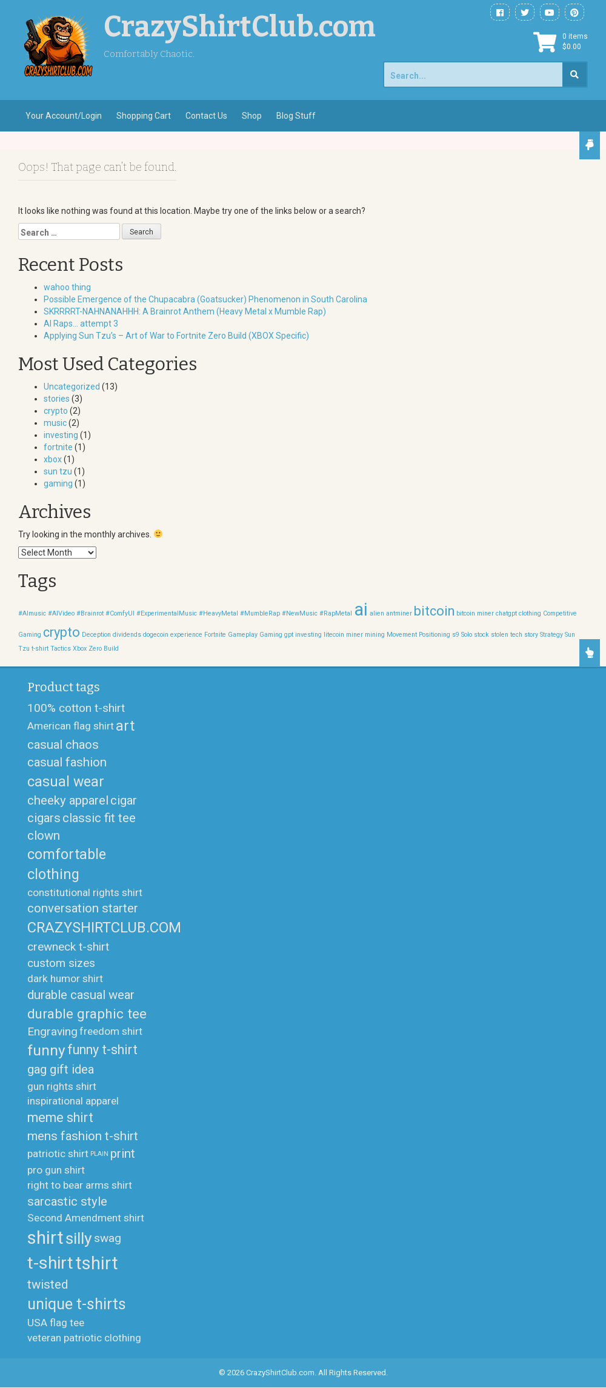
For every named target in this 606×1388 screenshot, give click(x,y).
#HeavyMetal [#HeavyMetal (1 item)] (218, 613)
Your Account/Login (63, 116)
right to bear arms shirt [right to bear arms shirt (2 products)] (79, 1186)
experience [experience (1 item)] (186, 635)
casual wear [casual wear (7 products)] (65, 781)
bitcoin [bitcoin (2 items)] (434, 611)
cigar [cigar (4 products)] (123, 800)
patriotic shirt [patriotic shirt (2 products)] (57, 1154)
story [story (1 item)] (531, 635)
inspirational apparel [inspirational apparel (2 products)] (73, 1101)
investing (61, 435)
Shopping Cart (143, 116)
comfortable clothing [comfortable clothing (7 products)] (66, 864)
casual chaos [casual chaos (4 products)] (63, 745)
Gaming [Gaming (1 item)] (270, 635)
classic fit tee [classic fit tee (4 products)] (99, 818)
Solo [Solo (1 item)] (466, 635)
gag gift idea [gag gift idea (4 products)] (60, 1070)
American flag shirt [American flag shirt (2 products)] (70, 726)
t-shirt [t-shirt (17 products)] (50, 1263)
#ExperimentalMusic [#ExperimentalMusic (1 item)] (166, 613)
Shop (252, 116)
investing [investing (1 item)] (308, 635)
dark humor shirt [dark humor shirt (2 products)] (65, 979)
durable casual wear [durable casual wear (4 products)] (81, 995)
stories (57, 398)
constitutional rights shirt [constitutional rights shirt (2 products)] (84, 892)
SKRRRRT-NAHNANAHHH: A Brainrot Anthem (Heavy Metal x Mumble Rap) (185, 311)
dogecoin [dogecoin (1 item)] (155, 635)
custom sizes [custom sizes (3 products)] (61, 963)
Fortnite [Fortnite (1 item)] (215, 635)
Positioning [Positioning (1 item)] (434, 635)
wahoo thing (67, 287)
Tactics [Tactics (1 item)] (60, 648)
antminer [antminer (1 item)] (399, 613)
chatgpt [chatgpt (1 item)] (506, 613)
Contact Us (206, 116)
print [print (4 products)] (122, 1154)
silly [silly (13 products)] (78, 1238)
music (55, 423)
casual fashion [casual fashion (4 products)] (67, 762)
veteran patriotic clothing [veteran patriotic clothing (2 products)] (84, 1338)
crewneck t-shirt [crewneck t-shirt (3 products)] (68, 947)
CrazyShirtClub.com (240, 27)
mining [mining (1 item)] (375, 635)
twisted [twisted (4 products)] (47, 1284)
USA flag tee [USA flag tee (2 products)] (55, 1323)
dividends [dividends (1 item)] (127, 635)
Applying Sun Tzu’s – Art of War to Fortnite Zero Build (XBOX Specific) (176, 335)
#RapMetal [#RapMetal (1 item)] (335, 613)
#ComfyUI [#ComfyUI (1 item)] (120, 613)
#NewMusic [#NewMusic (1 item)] (300, 613)
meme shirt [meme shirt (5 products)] (60, 1118)
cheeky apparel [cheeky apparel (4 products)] (67, 800)
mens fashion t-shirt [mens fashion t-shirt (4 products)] (82, 1136)
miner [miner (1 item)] (354, 635)
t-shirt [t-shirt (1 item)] (40, 648)
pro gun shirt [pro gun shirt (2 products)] (56, 1170)
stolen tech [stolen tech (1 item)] (506, 635)
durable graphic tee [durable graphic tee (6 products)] (87, 1013)
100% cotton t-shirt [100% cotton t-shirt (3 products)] (76, 708)
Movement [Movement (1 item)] (402, 635)
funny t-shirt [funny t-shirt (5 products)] (102, 1050)
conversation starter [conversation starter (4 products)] (82, 909)
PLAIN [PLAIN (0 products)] (99, 1154)
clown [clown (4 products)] (43, 836)
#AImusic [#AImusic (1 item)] (32, 613)
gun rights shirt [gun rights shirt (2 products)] (61, 1086)
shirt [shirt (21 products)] (45, 1237)
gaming (58, 483)
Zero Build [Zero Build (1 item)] (103, 648)
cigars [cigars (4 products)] (44, 818)
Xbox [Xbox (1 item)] (80, 648)
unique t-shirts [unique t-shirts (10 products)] (76, 1304)
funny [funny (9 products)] (46, 1051)
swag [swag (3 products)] (107, 1239)
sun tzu (58, 471)
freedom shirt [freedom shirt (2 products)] (110, 1032)
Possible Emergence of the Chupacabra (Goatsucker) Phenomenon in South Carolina (205, 299)
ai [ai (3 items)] (361, 609)
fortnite (58, 447)
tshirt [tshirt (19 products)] (96, 1263)
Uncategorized (72, 386)
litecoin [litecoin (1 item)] (334, 635)
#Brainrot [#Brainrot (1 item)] (90, 613)
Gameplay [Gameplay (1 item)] (243, 635)
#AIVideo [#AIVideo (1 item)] (61, 613)
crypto (56, 411)
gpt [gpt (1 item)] (288, 635)
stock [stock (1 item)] (481, 635)
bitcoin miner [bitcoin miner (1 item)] (475, 613)
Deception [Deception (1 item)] (96, 635)
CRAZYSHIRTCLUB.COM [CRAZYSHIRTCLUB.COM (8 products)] (104, 928)
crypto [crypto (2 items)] (61, 632)
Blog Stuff (296, 116)
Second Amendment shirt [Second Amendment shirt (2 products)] (85, 1218)
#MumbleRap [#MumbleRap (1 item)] (260, 613)
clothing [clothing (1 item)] (530, 613)
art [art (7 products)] (125, 726)
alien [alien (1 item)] (377, 613)
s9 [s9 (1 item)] (455, 635)
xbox (53, 459)
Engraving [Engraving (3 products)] (52, 1032)
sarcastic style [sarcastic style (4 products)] (67, 1201)
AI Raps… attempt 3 (81, 323)
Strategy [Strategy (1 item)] (551, 635)
